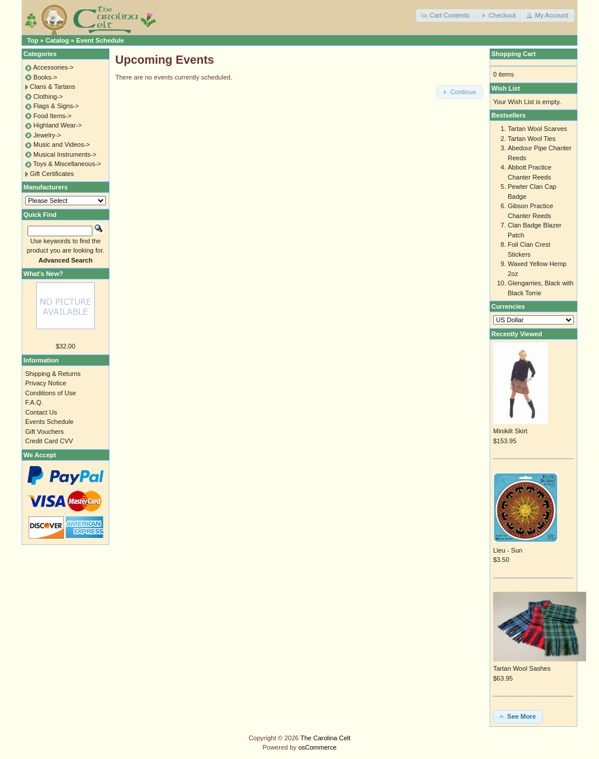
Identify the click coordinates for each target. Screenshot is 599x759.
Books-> (45, 77)
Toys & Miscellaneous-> (67, 163)
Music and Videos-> (61, 144)
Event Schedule (100, 40)
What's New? (43, 273)
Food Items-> (52, 115)
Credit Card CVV (49, 440)
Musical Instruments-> (65, 154)
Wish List (505, 88)
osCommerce (317, 747)
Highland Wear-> (57, 125)
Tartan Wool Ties (532, 138)
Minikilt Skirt (510, 430)
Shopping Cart (513, 53)
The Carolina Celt (326, 737)
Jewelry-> (47, 135)
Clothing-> (48, 96)
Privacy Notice (45, 383)
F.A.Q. (34, 402)
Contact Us (41, 412)
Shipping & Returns (53, 373)
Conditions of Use (50, 392)
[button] (445, 15)
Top (32, 40)
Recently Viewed (516, 333)
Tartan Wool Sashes (521, 668)
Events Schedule (49, 421)
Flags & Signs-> (56, 105)
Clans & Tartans (52, 86)
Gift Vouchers (44, 431)
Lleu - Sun (507, 550)
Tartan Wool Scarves (537, 128)
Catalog (57, 40)
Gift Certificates (52, 173)
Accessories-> (53, 67)
